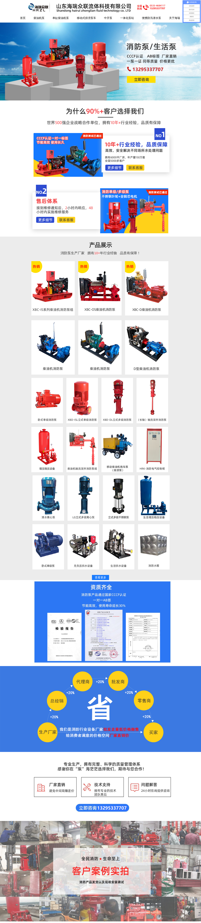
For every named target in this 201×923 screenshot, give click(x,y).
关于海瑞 (174, 17)
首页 (23, 17)
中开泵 (108, 17)
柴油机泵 (39, 17)
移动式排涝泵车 (86, 17)
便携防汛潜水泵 (151, 17)
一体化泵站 (127, 17)
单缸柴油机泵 (60, 17)
